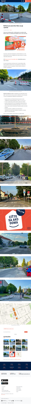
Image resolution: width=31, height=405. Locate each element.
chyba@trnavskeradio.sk (17, 359)
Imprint (17, 391)
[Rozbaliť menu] (23, 1)
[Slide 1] (14, 50)
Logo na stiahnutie (18, 390)
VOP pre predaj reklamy (19, 386)
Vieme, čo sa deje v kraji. (8, 328)
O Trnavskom (3, 386)
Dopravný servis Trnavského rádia (11, 59)
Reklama (3, 389)
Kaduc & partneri (3, 394)
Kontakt (3, 387)
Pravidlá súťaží (18, 387)
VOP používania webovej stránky (6, 391)
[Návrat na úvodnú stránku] (3, 1)
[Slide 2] (15, 50)
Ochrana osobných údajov (5, 390)
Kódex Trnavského (18, 389)
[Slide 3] (16, 50)
